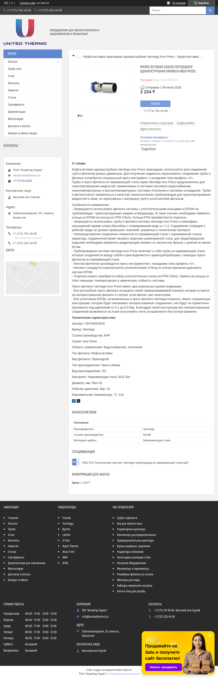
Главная (13, 518)
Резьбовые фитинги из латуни (135, 574)
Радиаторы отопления (130, 552)
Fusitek (66, 518)
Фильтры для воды (128, 580)
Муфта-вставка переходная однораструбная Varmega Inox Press (129, 56)
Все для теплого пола (129, 523)
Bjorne (66, 529)
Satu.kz (127, 669)
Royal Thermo (70, 546)
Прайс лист (15, 69)
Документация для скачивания (26, 563)
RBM (64, 557)
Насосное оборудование (131, 563)
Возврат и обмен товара (22, 133)
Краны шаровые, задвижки (133, 546)
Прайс (12, 529)
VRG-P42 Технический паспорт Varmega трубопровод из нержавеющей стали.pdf (135, 462)
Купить (155, 104)
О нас (11, 76)
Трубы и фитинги (127, 518)
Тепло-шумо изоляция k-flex (133, 557)
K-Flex (66, 540)
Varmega (67, 523)
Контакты (13, 83)
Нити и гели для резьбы (131, 591)
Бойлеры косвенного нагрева (134, 586)
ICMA (65, 563)
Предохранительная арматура (135, 540)
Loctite (66, 535)
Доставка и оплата (19, 126)
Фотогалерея (15, 119)
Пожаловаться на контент (123, 673)
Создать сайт (28, 3)
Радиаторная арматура (131, 529)
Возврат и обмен (18, 580)
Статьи (12, 97)
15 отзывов (178, 3)
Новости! (13, 90)
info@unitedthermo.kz (27, 175)
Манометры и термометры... (134, 569)
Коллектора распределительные (136, 535)
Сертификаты (16, 105)
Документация (16, 112)
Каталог (13, 62)
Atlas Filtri (68, 552)
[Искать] (210, 10)
